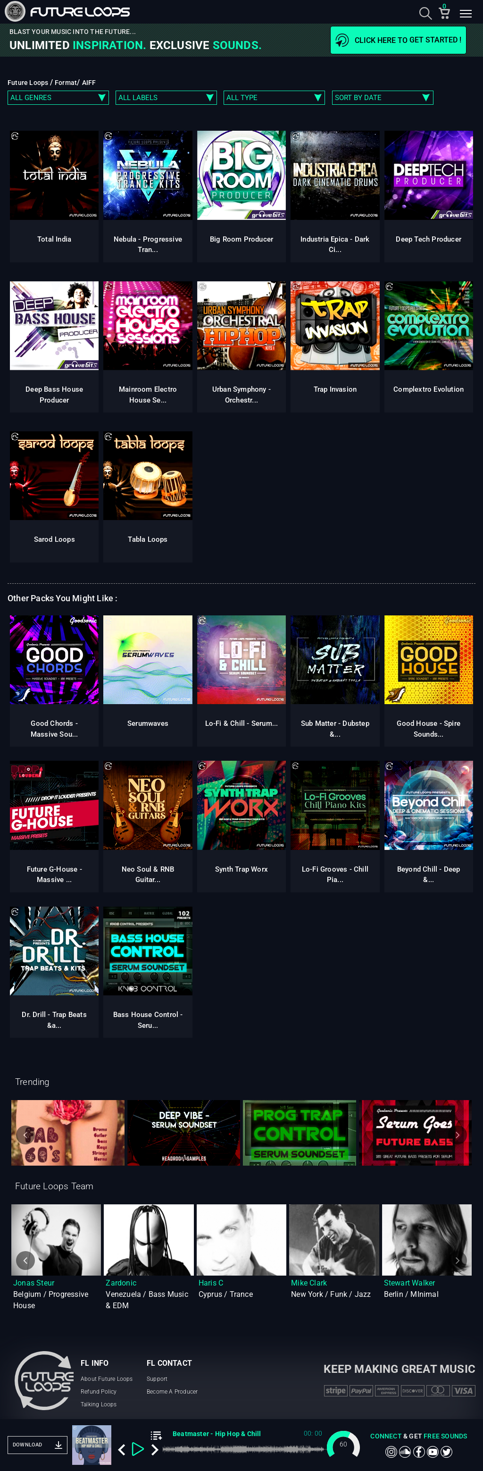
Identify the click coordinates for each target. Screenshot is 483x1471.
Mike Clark (309, 1282)
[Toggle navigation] (465, 15)
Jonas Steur (33, 1282)
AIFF (89, 82)
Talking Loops (99, 1404)
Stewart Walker (409, 1282)
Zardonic (121, 1282)
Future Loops (29, 82)
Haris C (211, 1282)
